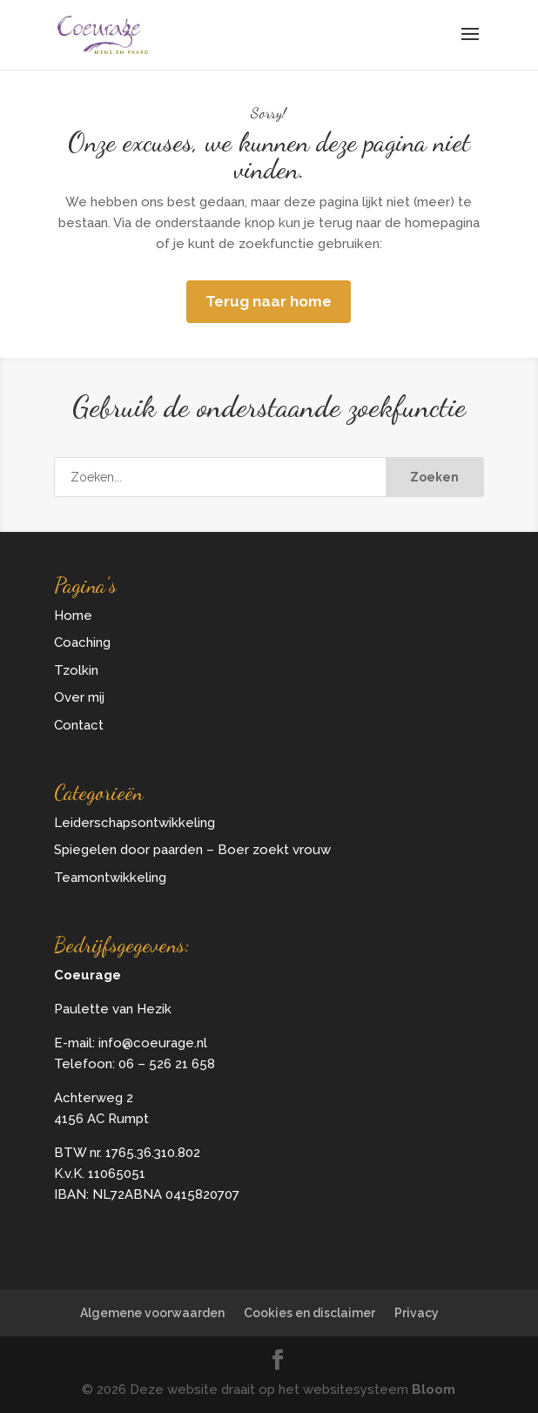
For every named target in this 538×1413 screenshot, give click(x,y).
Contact (79, 725)
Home (73, 615)
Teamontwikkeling (110, 877)
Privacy (416, 1313)
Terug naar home (268, 301)
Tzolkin (76, 670)
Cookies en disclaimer (309, 1313)
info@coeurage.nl (152, 1043)
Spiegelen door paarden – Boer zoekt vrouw (192, 850)
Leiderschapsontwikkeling (134, 823)
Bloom (433, 1389)
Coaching (82, 642)
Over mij (79, 697)
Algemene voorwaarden (152, 1313)
